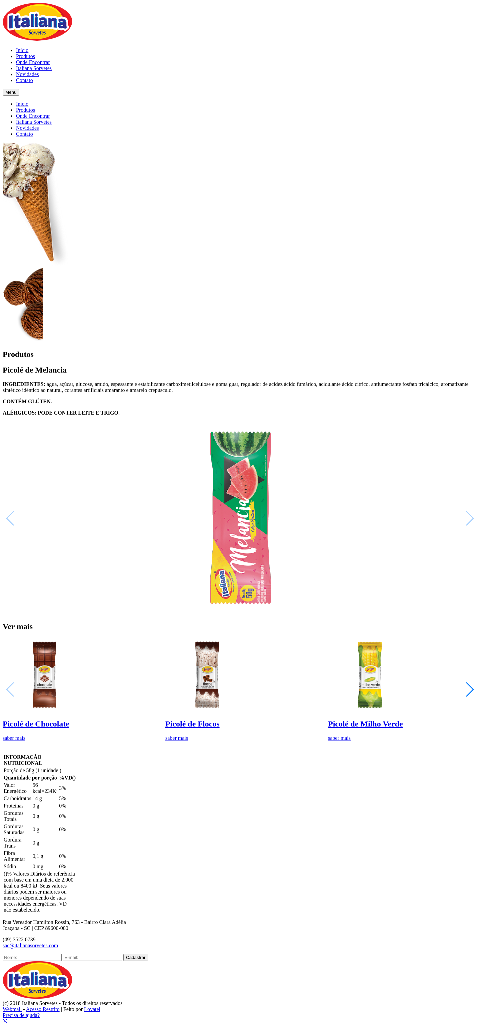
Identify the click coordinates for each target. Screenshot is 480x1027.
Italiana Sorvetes (34, 68)
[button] (469, 689)
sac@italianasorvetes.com (30, 945)
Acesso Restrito (43, 1009)
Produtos (25, 56)
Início (22, 50)
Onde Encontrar (33, 62)
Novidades (27, 74)
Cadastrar (136, 957)
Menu (10, 92)
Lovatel (92, 1009)
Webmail (12, 1009)
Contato (24, 80)
